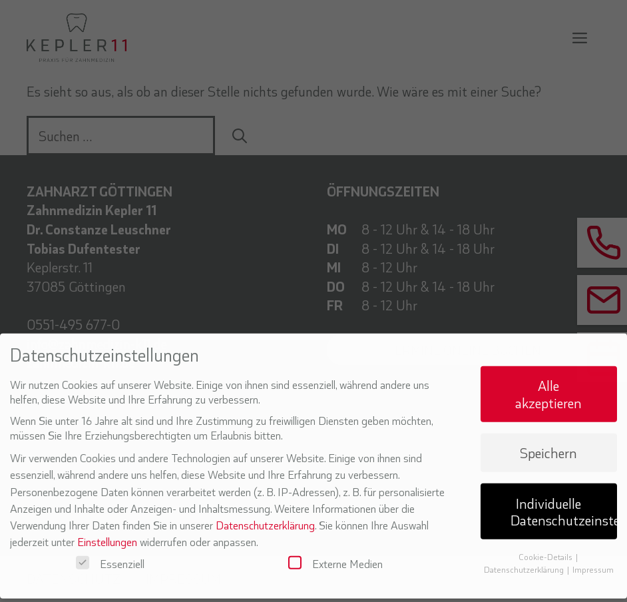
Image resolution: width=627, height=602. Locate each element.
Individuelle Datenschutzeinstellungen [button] (564, 502)
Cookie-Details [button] (546, 548)
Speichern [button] (548, 444)
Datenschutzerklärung (265, 516)
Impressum (593, 560)
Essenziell (110, 554)
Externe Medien (335, 554)
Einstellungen (107, 532)
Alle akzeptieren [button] (548, 385)
